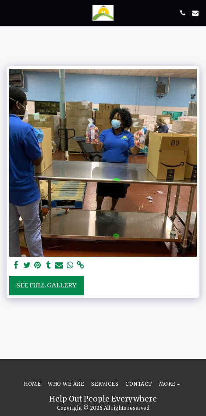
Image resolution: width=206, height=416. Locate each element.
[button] (9, 12)
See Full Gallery (46, 285)
